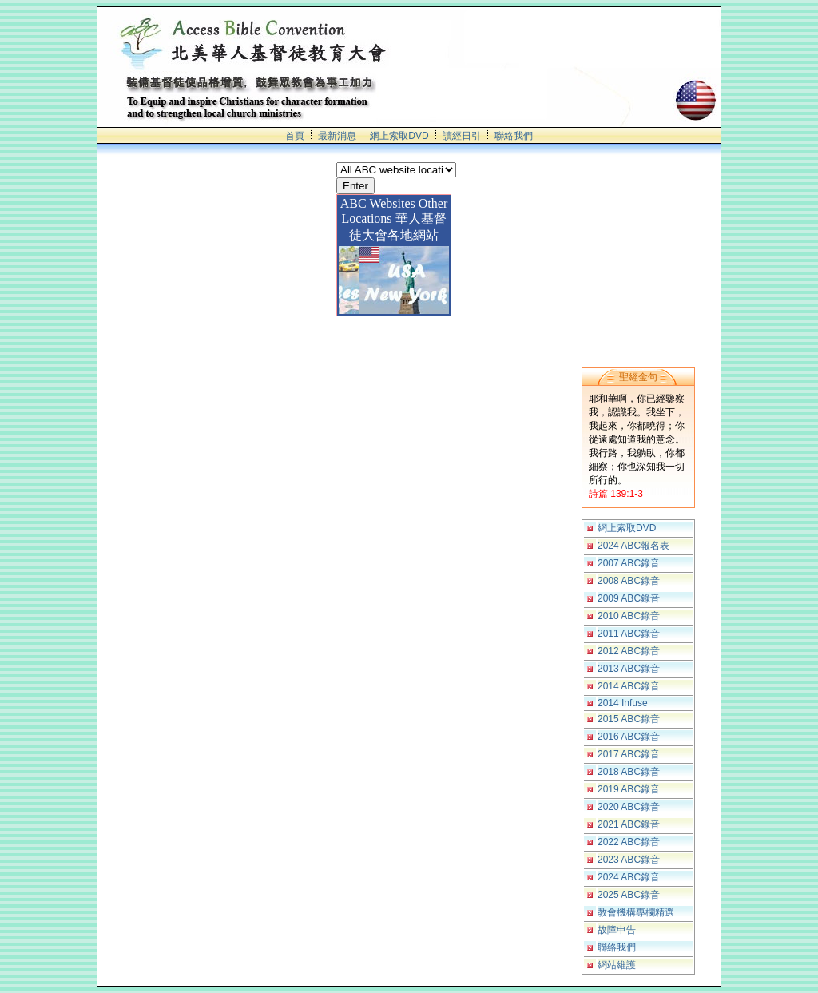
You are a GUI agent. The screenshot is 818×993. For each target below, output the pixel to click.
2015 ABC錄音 (629, 719)
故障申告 (617, 929)
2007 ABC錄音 (629, 563)
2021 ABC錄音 (629, 824)
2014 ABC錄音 (629, 686)
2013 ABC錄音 (629, 668)
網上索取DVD (399, 135)
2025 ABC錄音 (629, 894)
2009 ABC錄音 (629, 598)
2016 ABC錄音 (629, 736)
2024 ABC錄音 (629, 877)
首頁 (294, 135)
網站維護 (617, 965)
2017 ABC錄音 (629, 754)
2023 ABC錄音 (629, 859)
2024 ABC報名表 (633, 545)
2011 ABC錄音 (629, 633)
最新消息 (337, 135)
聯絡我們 (513, 135)
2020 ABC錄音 (629, 806)
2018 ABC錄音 (629, 771)
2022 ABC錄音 (629, 842)
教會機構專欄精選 (636, 912)
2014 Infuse (623, 703)
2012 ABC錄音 (629, 651)
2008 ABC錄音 (629, 580)
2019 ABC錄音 (629, 789)
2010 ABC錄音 (629, 616)
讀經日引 (462, 135)
